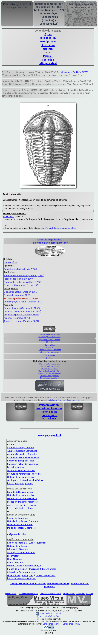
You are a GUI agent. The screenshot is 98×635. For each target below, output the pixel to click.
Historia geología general (49, 366)
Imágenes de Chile (16, 534)
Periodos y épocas (16, 467)
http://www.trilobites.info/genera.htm (58, 228)
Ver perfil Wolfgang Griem (49, 616)
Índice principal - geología (20, 483)
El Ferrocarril (13, 555)
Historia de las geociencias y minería (78, 593)
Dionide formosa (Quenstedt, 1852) (22, 308)
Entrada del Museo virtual (20, 491)
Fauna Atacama (15, 562)
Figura (47, 34)
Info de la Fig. (48, 38)
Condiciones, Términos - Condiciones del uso (65, 400)
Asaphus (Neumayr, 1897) (17, 317)
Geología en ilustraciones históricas (25, 480)
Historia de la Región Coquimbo (23, 521)
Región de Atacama (17, 542)
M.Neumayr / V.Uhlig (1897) (49, 336)
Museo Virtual (50, 345)
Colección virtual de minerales (22, 463)
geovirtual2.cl (10, 593)
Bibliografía (27, 575)
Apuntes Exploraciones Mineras (23, 457)
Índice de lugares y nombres (21, 527)
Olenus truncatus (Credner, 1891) (21, 291)
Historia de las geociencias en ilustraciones (49, 415)
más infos (47, 49)
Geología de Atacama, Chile (21, 552)
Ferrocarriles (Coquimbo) (20, 524)
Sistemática (48, 45)
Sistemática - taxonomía (49, 352)
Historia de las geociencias (49, 364)
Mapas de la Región (17, 568)
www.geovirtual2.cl (49, 435)
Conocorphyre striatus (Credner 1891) (23, 301)
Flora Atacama (14, 559)
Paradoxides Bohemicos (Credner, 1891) (24, 275)
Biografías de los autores (50, 334)
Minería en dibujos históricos (22, 498)
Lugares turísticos (37, 542)
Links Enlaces (13, 575)
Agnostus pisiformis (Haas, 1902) (20, 268)
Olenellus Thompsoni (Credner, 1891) (23, 285)
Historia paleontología (49, 368)
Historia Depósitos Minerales (49, 373)
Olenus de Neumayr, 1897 (17, 295)
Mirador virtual (14, 565)
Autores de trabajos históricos (22, 504)
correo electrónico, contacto (50, 613)
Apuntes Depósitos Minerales (22, 454)
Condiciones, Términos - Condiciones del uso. (61, 624)
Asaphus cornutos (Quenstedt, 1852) (22, 311)
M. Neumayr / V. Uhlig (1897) (74, 72)
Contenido (48, 59)
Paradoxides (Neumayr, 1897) (19, 278)
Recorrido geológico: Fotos (20, 460)
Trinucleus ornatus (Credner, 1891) (21, 321)
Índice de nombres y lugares (21, 578)
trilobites (49, 358)
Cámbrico (49, 342)
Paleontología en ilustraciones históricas (49, 406)
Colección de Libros (45, 575)
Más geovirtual (48, 63)
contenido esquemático (58, 583)
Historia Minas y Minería (49, 375)
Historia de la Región (17, 545)
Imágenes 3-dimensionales (42, 568)
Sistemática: (8, 216)
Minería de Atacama (17, 549)
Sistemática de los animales (21, 470)
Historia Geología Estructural (49, 371)
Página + (48, 56)
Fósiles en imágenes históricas (22, 501)
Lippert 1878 (10, 262)
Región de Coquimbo (17, 517)
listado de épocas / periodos (50, 350)
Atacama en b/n (33, 565)
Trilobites (49, 347)
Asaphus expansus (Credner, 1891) (21, 314)
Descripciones (48, 41)
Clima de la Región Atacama (21, 572)
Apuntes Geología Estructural (22, 450)
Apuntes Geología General (49, 339)
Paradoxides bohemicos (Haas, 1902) (22, 281)
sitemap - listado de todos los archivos (28, 583)
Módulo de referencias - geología (24, 473)
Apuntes (11, 444)
